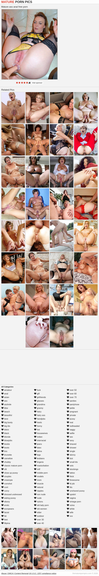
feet (4, 520)
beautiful (6, 415)
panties (71, 401)
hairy (37, 412)
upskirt (71, 494)
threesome (73, 480)
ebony (5, 502)
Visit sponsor (37, 83)
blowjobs (6, 440)
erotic (5, 505)
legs (37, 455)
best (4, 419)
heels (38, 422)
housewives (41, 433)
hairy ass (39, 415)
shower (71, 448)
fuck (37, 390)
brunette (6, 455)
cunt (4, 487)
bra (4, 451)
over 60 (72, 394)
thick (70, 476)
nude (38, 498)
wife (70, 512)
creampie (7, 480)
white (71, 509)
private (71, 415)
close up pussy (9, 473)
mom (38, 480)
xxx (70, 516)
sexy (70, 440)
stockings (72, 469)
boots (5, 448)
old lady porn (41, 505)
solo (70, 466)
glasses (39, 401)
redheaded (73, 426)
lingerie (39, 462)
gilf (37, 394)
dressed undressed (11, 494)
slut (70, 458)
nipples (38, 491)
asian (5, 397)
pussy (71, 419)
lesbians (39, 458)
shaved (71, 444)
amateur (6, 390)
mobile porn (41, 473)
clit (4, 469)
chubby (6, 462)
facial (5, 512)
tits (69, 487)
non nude (40, 494)
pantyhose (73, 404)
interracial (40, 440)
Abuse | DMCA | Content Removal (14, 573)
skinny (71, 455)
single (71, 451)
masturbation (41, 466)
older (38, 512)
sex (70, 437)
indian (38, 437)
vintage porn (74, 502)
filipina (5, 523)
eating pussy (8, 498)
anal (4, 394)
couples (6, 476)
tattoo (71, 473)
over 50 (72, 390)
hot (37, 430)
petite (71, 408)
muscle (38, 484)
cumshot (6, 484)
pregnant (72, 412)
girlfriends (40, 397)
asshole (6, 404)
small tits (72, 462)
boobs (5, 444)
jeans (38, 444)
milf (37, 469)
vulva (71, 505)
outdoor (39, 516)
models (39, 476)
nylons (38, 502)
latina (38, 451)
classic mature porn (11, 466)
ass (4, 401)
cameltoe (7, 458)
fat (3, 516)
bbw (4, 408)
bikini (5, 430)
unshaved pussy (76, 491)
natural (38, 487)
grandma (39, 404)
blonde (5, 437)
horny (38, 426)
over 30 (39, 520)
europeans (7, 509)
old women (40, 509)
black (5, 433)
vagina (71, 498)
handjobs (39, 419)
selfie (71, 433)
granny (38, 408)
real (70, 422)
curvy (5, 491)
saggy (71, 430)
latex (37, 448)
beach (5, 412)
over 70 (72, 397)
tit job (71, 484)
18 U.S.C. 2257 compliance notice (42, 573)
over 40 (39, 523)
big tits (5, 426)
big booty (7, 422)
